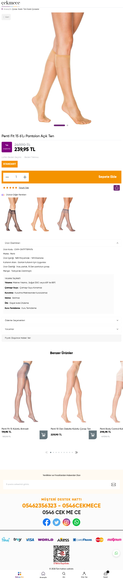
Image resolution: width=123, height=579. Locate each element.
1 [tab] (59, 125)
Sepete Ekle (107, 177)
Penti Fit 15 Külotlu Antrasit (15, 429)
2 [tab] (67, 125)
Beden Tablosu (32, 157)
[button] (50, 452)
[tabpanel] (61, 71)
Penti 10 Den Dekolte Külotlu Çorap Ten (71, 429)
